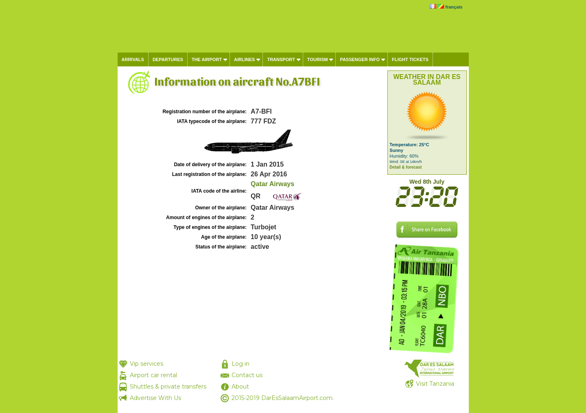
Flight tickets (410, 59)
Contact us (247, 375)
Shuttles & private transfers (168, 386)
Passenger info (360, 59)
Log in (240, 363)
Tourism (317, 59)
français (453, 6)
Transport (281, 59)
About (240, 386)
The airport (207, 59)
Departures (168, 59)
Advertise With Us (155, 398)
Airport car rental (153, 375)
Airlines (244, 59)
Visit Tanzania (435, 383)
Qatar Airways (272, 183)
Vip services (146, 363)
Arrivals (133, 59)
